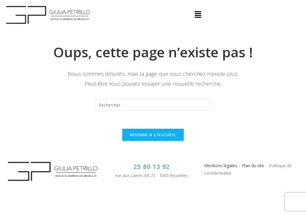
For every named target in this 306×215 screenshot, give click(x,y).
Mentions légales (220, 165)
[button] (198, 15)
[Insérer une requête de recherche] (153, 105)
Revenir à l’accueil (153, 134)
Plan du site (253, 165)
